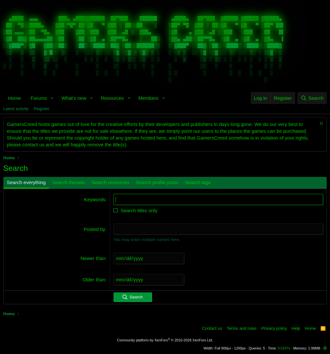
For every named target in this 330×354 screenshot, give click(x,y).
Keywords (94, 199)
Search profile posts (157, 182)
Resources (112, 98)
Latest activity (16, 108)
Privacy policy (274, 328)
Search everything (26, 182)
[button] (52, 98)
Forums (39, 98)
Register (41, 108)
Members (148, 98)
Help (296, 328)
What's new (74, 98)
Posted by (94, 229)
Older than (93, 279)
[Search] (312, 98)
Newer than (93, 258)
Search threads (68, 182)
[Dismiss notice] (320, 124)
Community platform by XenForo (165, 340)
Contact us (212, 328)
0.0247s (284, 348)
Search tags (198, 182)
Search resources (111, 182)
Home (14, 98)
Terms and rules (242, 328)
